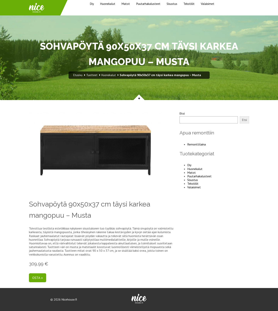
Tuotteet (91, 75)
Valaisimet (207, 4)
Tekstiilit (189, 4)
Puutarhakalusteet (148, 4)
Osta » (37, 277)
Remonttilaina (196, 144)
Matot (125, 4)
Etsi (182, 113)
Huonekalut (107, 4)
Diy (92, 4)
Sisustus (172, 4)
